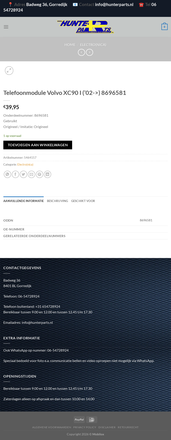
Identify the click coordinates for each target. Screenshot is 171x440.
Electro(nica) (93, 44)
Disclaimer (107, 427)
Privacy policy (84, 427)
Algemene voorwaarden (51, 427)
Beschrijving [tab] (57, 201)
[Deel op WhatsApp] (7, 174)
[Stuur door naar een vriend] (31, 174)
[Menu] (6, 26)
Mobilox (98, 434)
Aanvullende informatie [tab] (23, 201)
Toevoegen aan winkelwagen (38, 145)
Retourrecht (128, 427)
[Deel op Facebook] (15, 174)
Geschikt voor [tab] (83, 201)
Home (70, 44)
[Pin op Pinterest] (39, 174)
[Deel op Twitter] (23, 174)
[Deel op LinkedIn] (47, 174)
